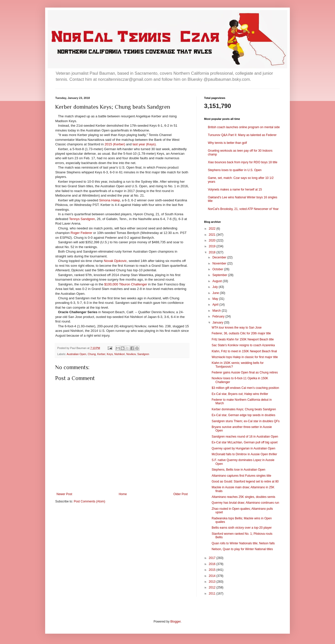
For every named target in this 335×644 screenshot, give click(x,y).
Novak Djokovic (115, 261)
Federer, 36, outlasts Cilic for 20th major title (241, 333)
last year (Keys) (144, 144)
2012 (212, 587)
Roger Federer (81, 233)
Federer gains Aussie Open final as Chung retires (245, 372)
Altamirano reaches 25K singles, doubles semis (243, 497)
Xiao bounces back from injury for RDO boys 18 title (242, 162)
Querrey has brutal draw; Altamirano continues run (245, 502)
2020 (212, 240)
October (218, 269)
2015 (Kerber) (115, 144)
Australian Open (76, 354)
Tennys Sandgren (82, 219)
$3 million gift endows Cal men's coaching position (245, 388)
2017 (212, 558)
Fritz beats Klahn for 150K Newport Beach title (243, 339)
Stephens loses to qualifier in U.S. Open (235, 170)
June (216, 293)
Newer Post (64, 494)
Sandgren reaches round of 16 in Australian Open (245, 436)
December (219, 257)
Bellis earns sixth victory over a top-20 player (242, 527)
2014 (212, 576)
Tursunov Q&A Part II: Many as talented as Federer (242, 135)
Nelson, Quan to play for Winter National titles (242, 549)
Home (123, 494)
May (215, 299)
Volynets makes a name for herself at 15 (235, 189)
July (215, 287)
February (218, 316)
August (217, 281)
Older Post (180, 494)
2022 (212, 228)
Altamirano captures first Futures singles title (241, 475)
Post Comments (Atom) (89, 501)
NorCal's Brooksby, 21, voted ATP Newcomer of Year (243, 209)
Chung (92, 354)
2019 (212, 246)
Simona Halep (109, 200)
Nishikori (119, 354)
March (217, 310)
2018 (212, 252)
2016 (212, 564)
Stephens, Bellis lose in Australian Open (238, 469)
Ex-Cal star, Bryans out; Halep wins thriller (240, 394)
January (218, 322)
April (215, 304)
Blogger (175, 621)
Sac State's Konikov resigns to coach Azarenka (243, 345)
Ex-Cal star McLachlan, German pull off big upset (244, 442)
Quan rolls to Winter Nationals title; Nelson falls (243, 543)
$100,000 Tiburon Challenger (125, 284)
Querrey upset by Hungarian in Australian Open (243, 448)
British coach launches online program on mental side (244, 127)
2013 (212, 581)
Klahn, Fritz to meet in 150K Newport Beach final (244, 351)
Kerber (101, 354)
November (219, 263)
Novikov (131, 354)
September (220, 275)
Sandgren (143, 354)
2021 (212, 234)
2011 (212, 593)
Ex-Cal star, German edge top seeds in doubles (243, 415)
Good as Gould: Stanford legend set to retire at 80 (245, 481)
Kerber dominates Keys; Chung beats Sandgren (244, 409)
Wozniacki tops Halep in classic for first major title (245, 357)
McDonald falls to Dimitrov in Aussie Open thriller (244, 454)
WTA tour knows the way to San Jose (237, 327)
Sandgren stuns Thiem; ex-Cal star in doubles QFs (246, 421)
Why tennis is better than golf (227, 143)
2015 (212, 570)
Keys (110, 354)
